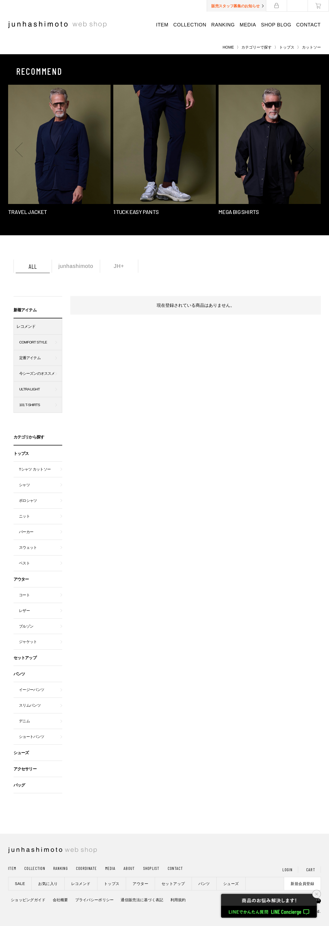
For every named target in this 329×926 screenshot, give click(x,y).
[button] (19, 150)
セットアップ (25, 657)
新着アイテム (25, 310)
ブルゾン (26, 626)
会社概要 (60, 900)
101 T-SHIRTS (29, 405)
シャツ (24, 485)
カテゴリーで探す (256, 47)
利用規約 (178, 900)
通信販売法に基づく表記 (142, 900)
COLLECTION (189, 25)
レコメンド (26, 326)
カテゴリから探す (29, 437)
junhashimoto (75, 266)
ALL (33, 266)
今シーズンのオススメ (37, 374)
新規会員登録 (302, 883)
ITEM (162, 25)
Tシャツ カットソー (35, 469)
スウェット (28, 548)
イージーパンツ (31, 690)
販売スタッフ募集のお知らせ (236, 6)
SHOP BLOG (276, 25)
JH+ (119, 266)
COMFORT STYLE (33, 342)
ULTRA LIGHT (29, 389)
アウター (21, 579)
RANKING (223, 25)
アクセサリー (25, 769)
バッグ (19, 785)
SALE (20, 883)
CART (310, 869)
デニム (24, 721)
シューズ (21, 752)
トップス (286, 47)
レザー (24, 611)
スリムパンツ (30, 705)
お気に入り (48, 883)
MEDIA (248, 25)
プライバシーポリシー (94, 900)
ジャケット (28, 642)
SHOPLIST (151, 868)
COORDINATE (86, 868)
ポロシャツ (28, 501)
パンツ (19, 674)
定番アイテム (30, 358)
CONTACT (308, 25)
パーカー (26, 532)
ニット (24, 516)
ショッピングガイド (28, 900)
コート (24, 595)
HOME (228, 47)
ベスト (24, 563)
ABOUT (129, 868)
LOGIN (287, 869)
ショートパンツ (31, 737)
